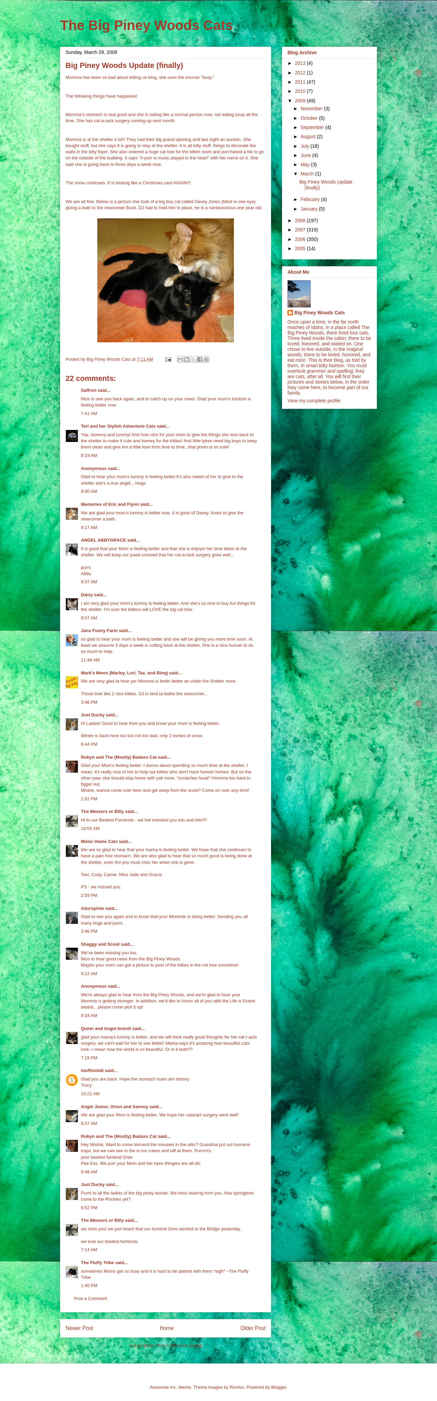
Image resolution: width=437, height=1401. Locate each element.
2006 (301, 239)
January (309, 209)
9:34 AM (89, 1015)
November (312, 108)
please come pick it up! (120, 1007)
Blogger (278, 1387)
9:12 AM (89, 973)
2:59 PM (89, 895)
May (305, 164)
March (307, 173)
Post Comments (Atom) (179, 1345)
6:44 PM (89, 744)
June (306, 155)
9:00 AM (89, 491)
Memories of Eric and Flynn (110, 504)
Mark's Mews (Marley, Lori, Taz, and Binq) (124, 672)
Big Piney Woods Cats (319, 312)
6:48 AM (89, 1171)
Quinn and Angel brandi (106, 1028)
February (310, 199)
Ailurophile (92, 908)
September (312, 127)
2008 (301, 220)
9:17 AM (89, 527)
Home (167, 1328)
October (309, 118)
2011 (301, 82)
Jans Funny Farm (99, 630)
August (308, 136)
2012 (301, 72)
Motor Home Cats (99, 841)
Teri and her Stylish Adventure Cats (119, 426)
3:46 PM (89, 702)
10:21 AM (90, 1093)
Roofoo (237, 1387)
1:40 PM (89, 1285)
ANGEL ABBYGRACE (103, 540)
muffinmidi (92, 1070)
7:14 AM (89, 1249)
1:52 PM (89, 798)
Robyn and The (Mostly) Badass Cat (119, 757)
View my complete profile (313, 400)
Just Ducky (92, 714)
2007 (301, 229)
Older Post (253, 1328)
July (305, 146)
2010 (301, 91)
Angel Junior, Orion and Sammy (114, 1106)
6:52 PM (89, 1207)
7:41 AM (89, 413)
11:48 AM (90, 659)
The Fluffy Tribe (97, 1262)
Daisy (87, 594)
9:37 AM (89, 581)
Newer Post (79, 1328)
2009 (301, 100)
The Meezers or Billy (102, 811)
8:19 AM (89, 455)
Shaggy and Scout (100, 944)
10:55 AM (90, 828)
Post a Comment (90, 1298)
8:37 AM (89, 1123)
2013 (301, 63)
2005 (301, 248)
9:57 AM (89, 617)
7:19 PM (89, 1057)
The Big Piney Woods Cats (146, 25)
